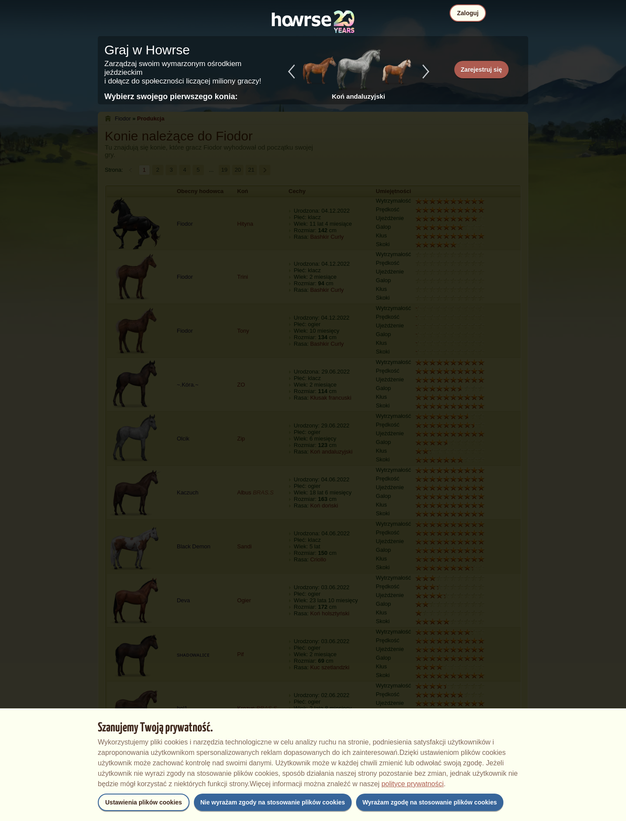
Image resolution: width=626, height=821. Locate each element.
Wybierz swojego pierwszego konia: (171, 96)
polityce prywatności (412, 784)
